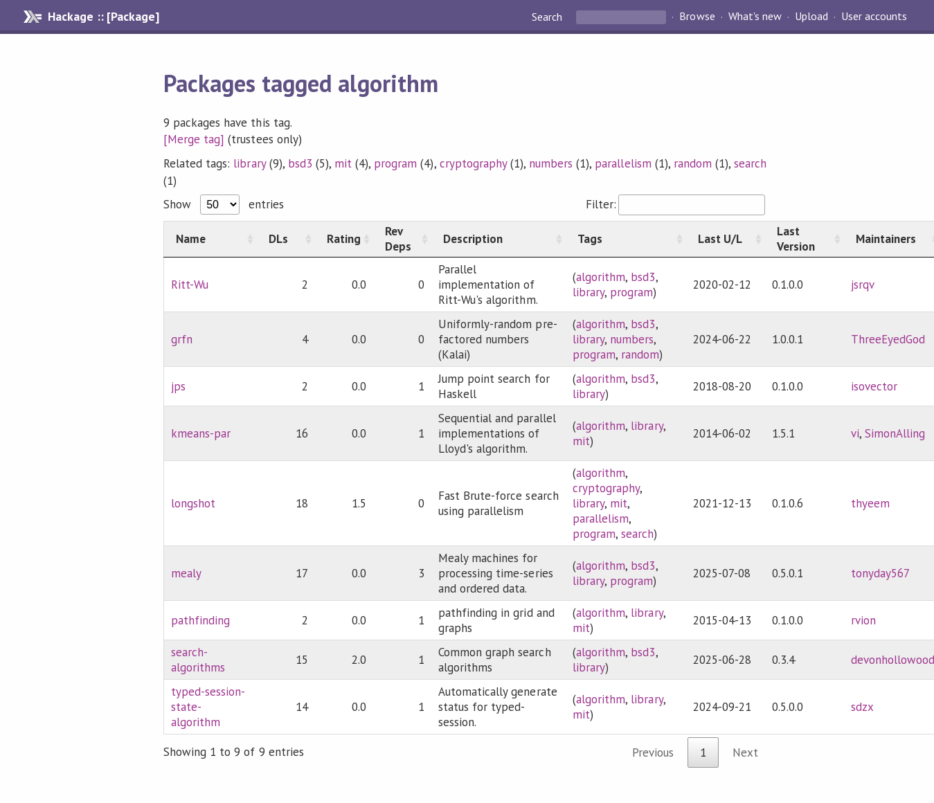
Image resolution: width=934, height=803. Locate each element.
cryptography (473, 163)
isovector (874, 386)
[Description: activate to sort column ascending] (498, 239)
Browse (697, 17)
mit (343, 163)
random (693, 163)
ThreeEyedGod (888, 339)
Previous (653, 752)
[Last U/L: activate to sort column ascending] (725, 239)
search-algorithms (198, 659)
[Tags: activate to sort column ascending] (626, 239)
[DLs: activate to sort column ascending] (286, 239)
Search (548, 17)
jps (178, 386)
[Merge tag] (193, 139)
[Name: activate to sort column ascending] (211, 239)
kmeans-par (201, 433)
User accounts (874, 17)
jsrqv (862, 284)
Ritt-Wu (189, 284)
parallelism (623, 163)
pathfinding (200, 620)
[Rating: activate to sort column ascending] (344, 239)
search (750, 163)
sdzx (862, 706)
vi (855, 433)
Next (745, 752)
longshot (193, 503)
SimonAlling (895, 433)
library (249, 163)
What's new (755, 17)
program (395, 163)
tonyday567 (880, 573)
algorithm (600, 277)
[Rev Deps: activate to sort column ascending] (402, 239)
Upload (811, 17)
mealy (186, 573)
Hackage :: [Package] (103, 16)
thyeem (870, 503)
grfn (181, 339)
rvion (863, 620)
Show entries (223, 204)
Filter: (675, 204)
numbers (551, 163)
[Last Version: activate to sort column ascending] (804, 239)
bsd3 (300, 163)
